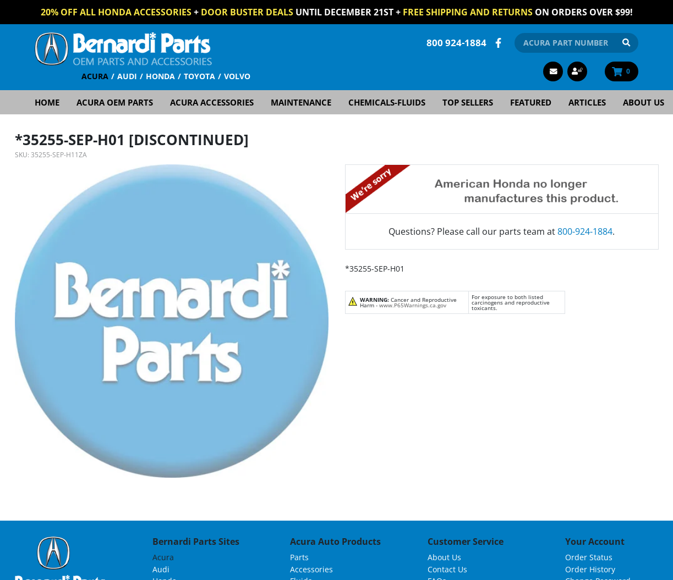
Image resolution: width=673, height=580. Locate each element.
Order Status (588, 557)
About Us (643, 102)
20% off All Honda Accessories (116, 12)
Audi (127, 76)
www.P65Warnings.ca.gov (412, 305)
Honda (160, 76)
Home (47, 102)
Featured (530, 102)
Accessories (311, 569)
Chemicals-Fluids (386, 102)
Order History (590, 569)
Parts (299, 557)
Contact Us (447, 569)
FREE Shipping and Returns (468, 12)
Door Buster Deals (247, 12)
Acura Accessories (212, 102)
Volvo (237, 76)
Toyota (199, 76)
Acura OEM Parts (114, 102)
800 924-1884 (456, 42)
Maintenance (301, 102)
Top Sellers (467, 102)
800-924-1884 (584, 231)
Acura (94, 76)
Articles (587, 102)
